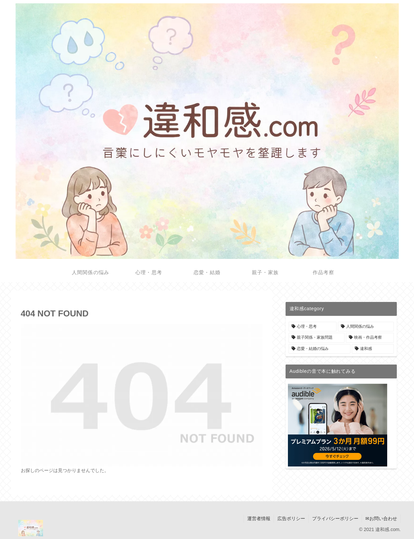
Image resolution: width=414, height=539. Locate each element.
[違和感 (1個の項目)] (373, 349)
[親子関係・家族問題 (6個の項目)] (317, 338)
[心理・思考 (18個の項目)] (313, 327)
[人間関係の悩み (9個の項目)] (366, 327)
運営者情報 (258, 518)
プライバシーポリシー (335, 518)
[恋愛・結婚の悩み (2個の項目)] (319, 349)
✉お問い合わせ (381, 518)
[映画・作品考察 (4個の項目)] (370, 338)
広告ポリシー (291, 518)
